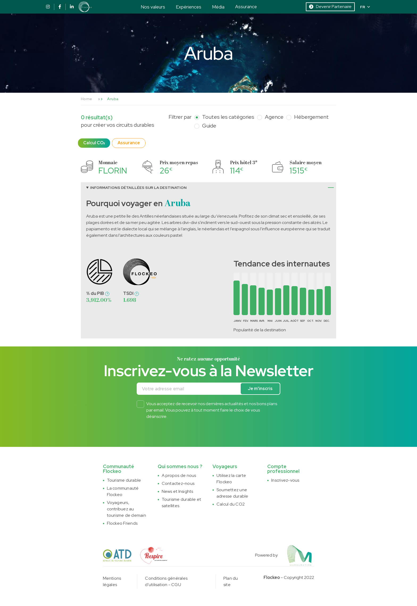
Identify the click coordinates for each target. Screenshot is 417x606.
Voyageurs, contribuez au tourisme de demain (126, 509)
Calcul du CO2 (230, 504)
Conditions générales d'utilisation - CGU (166, 581)
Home (86, 98)
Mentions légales (112, 581)
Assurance (246, 6)
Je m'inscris (260, 388)
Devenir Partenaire (330, 6)
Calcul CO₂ (94, 143)
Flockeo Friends (122, 523)
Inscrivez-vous (285, 480)
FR (365, 7)
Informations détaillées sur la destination (138, 187)
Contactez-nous (178, 483)
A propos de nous (179, 475)
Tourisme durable (124, 480)
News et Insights (177, 491)
